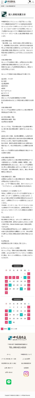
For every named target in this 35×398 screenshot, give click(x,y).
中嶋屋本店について (26, 354)
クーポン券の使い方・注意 (8, 359)
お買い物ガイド (8, 368)
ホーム (9, 354)
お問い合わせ (8, 372)
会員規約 (26, 368)
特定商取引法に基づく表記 (8, 363)
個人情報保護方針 (26, 363)
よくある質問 (26, 359)
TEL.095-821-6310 (17, 347)
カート (30, 3)
